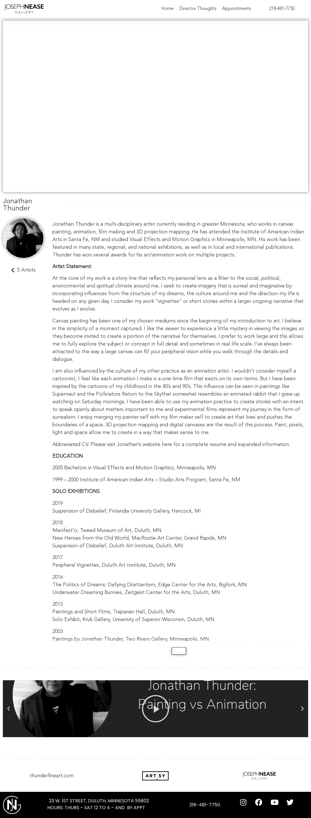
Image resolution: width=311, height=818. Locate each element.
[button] (8, 709)
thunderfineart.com (52, 775)
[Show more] (179, 651)
